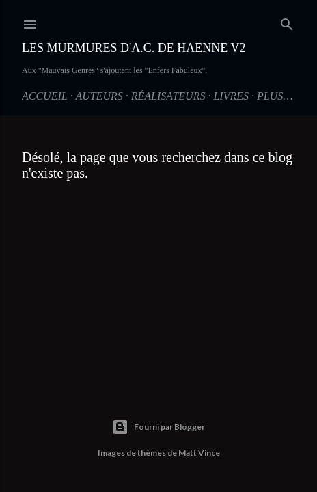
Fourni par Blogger (158, 427)
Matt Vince (199, 453)
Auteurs (98, 96)
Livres (231, 96)
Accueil (45, 96)
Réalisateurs (168, 96)
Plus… (274, 96)
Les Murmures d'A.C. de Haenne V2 (133, 48)
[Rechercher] (287, 22)
